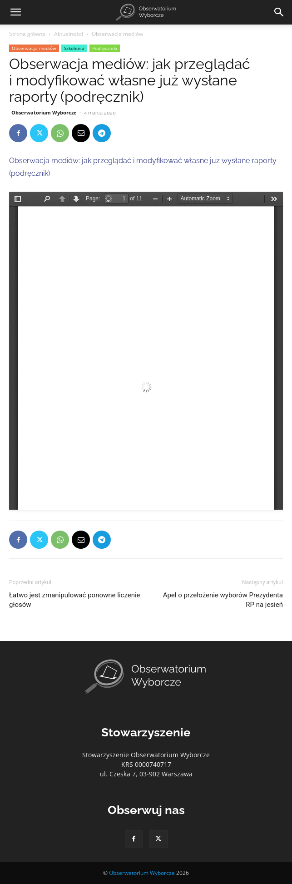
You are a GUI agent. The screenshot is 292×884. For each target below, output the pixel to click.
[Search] (279, 12)
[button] (15, 12)
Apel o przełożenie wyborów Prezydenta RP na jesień (223, 600)
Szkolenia (74, 48)
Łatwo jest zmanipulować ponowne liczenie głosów (74, 600)
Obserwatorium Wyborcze (44, 112)
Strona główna (27, 34)
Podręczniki (104, 48)
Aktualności (68, 34)
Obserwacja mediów (117, 34)
